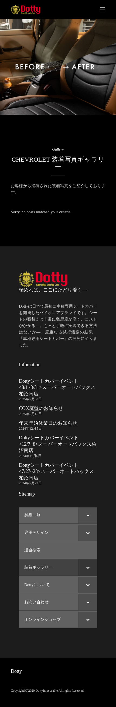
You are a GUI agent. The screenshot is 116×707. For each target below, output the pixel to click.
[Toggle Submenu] (87, 515)
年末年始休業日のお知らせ (48, 423)
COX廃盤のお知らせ (41, 408)
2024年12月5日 (30, 428)
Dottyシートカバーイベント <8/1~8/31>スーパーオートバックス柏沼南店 (57, 387)
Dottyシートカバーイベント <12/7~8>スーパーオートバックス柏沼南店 (57, 444)
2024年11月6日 (30, 456)
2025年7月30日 (30, 399)
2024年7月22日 (30, 483)
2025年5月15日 (30, 414)
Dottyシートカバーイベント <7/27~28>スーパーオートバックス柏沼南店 (56, 471)
